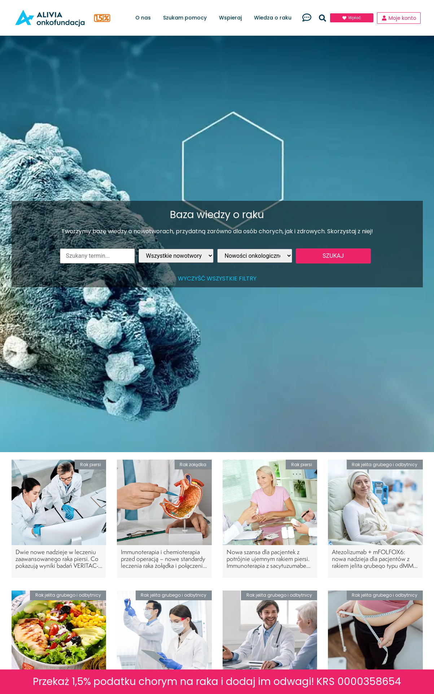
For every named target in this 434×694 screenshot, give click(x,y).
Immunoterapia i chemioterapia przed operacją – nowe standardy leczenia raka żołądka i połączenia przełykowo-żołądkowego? (163, 562)
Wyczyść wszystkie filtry (217, 278)
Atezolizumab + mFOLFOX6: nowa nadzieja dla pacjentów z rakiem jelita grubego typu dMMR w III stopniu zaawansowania (374, 562)
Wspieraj (232, 18)
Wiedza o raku (274, 18)
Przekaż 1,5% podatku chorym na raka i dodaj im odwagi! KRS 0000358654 (217, 682)
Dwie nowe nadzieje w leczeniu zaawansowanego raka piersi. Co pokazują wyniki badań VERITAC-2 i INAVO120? (58, 562)
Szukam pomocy (186, 18)
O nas (144, 18)
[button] (322, 18)
